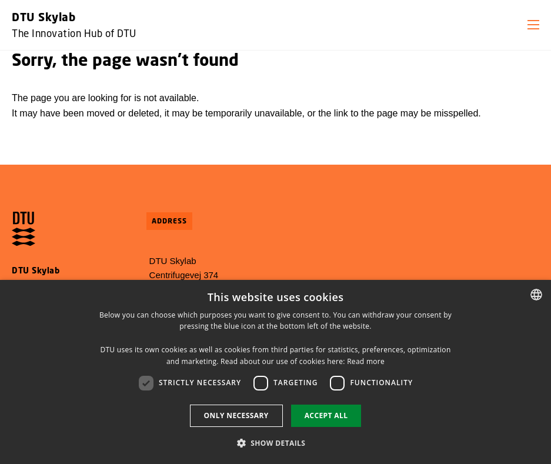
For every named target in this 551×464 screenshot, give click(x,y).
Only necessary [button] (236, 415)
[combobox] (536, 295)
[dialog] (275, 372)
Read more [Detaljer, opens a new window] (366, 361)
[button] (533, 24)
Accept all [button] (326, 415)
